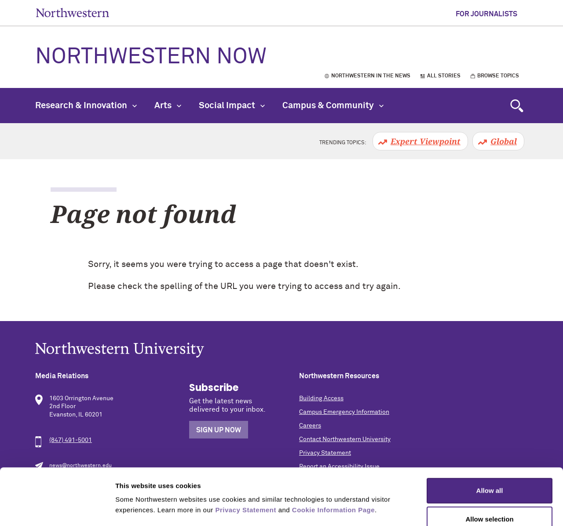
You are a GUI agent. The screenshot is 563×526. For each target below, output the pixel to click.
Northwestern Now (151, 57)
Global (503, 141)
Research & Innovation (86, 105)
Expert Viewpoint (426, 141)
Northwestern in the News (370, 76)
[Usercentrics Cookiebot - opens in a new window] (56, 508)
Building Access (321, 398)
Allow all (489, 439)
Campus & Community (333, 105)
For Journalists (486, 14)
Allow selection (489, 468)
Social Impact (232, 105)
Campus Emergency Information (344, 412)
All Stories (444, 76)
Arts (167, 105)
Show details (461, 508)
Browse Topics (498, 76)
